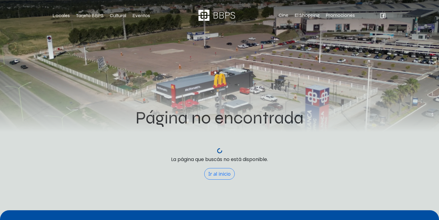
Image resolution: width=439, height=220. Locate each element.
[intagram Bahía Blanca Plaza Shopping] (368, 15)
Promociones (340, 15)
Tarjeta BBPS (90, 15)
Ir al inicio (219, 173)
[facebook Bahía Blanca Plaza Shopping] (379, 15)
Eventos (141, 15)
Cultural (118, 15)
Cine (283, 15)
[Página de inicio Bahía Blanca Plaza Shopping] (216, 15)
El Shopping (307, 15)
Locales (61, 15)
